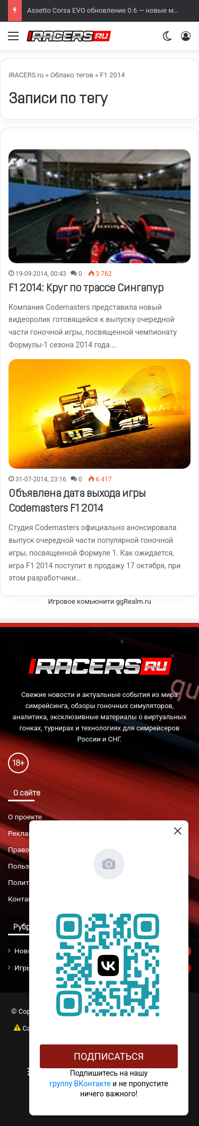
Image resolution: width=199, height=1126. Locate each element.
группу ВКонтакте (80, 1083)
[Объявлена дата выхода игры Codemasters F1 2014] (99, 414)
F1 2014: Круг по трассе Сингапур (85, 288)
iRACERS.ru (26, 75)
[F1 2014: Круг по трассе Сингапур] (99, 206)
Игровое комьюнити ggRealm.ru (99, 601)
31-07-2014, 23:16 (40, 479)
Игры (23, 967)
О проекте (25, 816)
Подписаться (109, 1056)
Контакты (24, 899)
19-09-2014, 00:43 (40, 274)
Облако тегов (71, 75)
